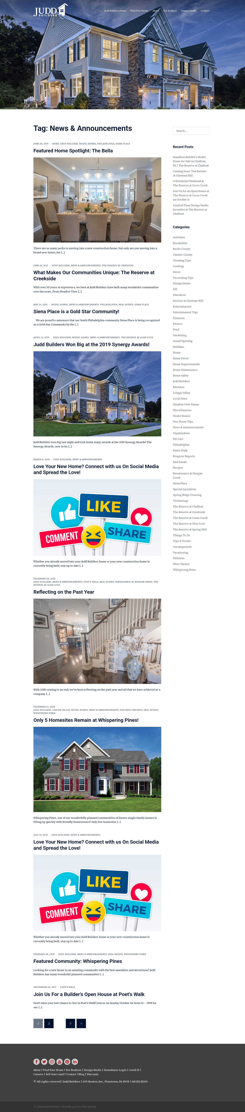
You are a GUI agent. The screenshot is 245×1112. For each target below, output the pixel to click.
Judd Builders (69, 144)
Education (179, 295)
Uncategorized (182, 546)
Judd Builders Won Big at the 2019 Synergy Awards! (91, 344)
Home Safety (181, 375)
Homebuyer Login (115, 1070)
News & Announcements (86, 265)
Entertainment (182, 306)
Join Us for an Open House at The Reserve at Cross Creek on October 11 (191, 195)
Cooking (178, 266)
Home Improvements (186, 364)
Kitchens (178, 387)
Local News (180, 398)
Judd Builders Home (115, 10)
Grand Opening (182, 341)
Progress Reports (131, 710)
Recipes (178, 467)
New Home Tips (183, 421)
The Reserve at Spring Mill (190, 529)
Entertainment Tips (185, 312)
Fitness (177, 323)
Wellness (179, 558)
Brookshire (180, 243)
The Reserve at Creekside (117, 265)
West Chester (181, 564)
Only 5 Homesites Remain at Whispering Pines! (86, 720)
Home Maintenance (185, 369)
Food (176, 329)
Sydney (91, 1106)
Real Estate (126, 304)
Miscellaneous (182, 410)
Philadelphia (105, 144)
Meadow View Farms (186, 404)
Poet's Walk (90, 582)
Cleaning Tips (182, 260)
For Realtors (170, 10)
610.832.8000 (140, 1081)
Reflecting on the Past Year (63, 592)
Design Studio (188, 10)
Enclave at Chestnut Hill (188, 300)
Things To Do (181, 535)
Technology (180, 500)
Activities (179, 237)
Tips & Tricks (182, 541)
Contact (205, 10)
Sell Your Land (55, 1074)
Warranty (92, 1074)
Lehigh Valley (61, 710)
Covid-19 (134, 1070)
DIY (175, 289)
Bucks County (181, 248)
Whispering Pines (44, 713)
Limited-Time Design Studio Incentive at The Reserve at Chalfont (190, 209)
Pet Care (178, 438)
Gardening (179, 335)
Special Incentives (184, 489)
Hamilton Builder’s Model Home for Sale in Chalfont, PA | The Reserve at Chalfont (191, 161)
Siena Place (123, 144)
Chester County (182, 254)
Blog (81, 1074)
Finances (179, 318)
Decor (176, 272)
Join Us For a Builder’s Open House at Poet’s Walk (89, 994)
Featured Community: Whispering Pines (77, 961)
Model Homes (87, 144)
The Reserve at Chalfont (188, 506)
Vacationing (180, 552)
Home (55, 144)
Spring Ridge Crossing (187, 495)
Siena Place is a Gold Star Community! (76, 311)
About (155, 10)
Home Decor (181, 358)
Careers (38, 1074)
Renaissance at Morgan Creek (133, 582)
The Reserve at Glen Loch (137, 337)
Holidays (178, 346)
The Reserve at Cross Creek (190, 517)
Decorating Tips (183, 277)
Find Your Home (139, 10)
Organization (181, 433)
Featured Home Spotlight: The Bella (73, 151)
